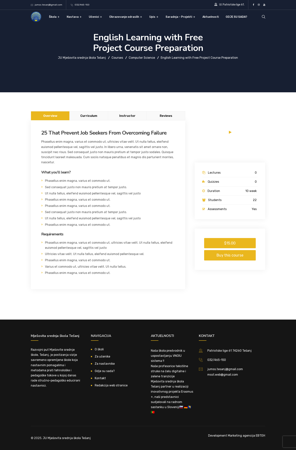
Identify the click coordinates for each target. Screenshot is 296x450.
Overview (50, 116)
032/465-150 (82, 4)
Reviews (166, 116)
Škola (53, 16)
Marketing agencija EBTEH (246, 435)
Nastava (73, 16)
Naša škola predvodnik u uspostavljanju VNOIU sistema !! (168, 356)
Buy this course (229, 255)
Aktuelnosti (210, 16)
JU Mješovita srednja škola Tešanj (67, 438)
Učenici (94, 16)
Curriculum (88, 116)
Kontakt (100, 378)
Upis (152, 16)
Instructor (127, 116)
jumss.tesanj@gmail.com (48, 4)
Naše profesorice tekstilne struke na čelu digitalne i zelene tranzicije (169, 371)
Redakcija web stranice (111, 385)
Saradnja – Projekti (179, 16)
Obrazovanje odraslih (124, 16)
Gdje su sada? (105, 371)
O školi (99, 349)
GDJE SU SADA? (236, 16)
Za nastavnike (105, 363)
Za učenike (102, 356)
